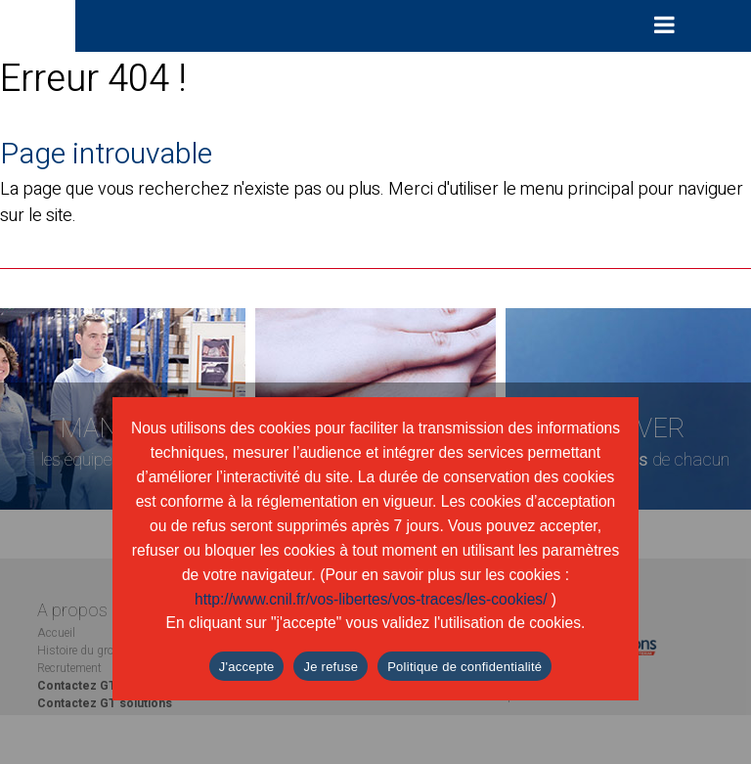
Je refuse (330, 666)
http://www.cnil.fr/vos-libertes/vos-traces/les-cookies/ (371, 599)
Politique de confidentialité (464, 666)
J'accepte (247, 666)
